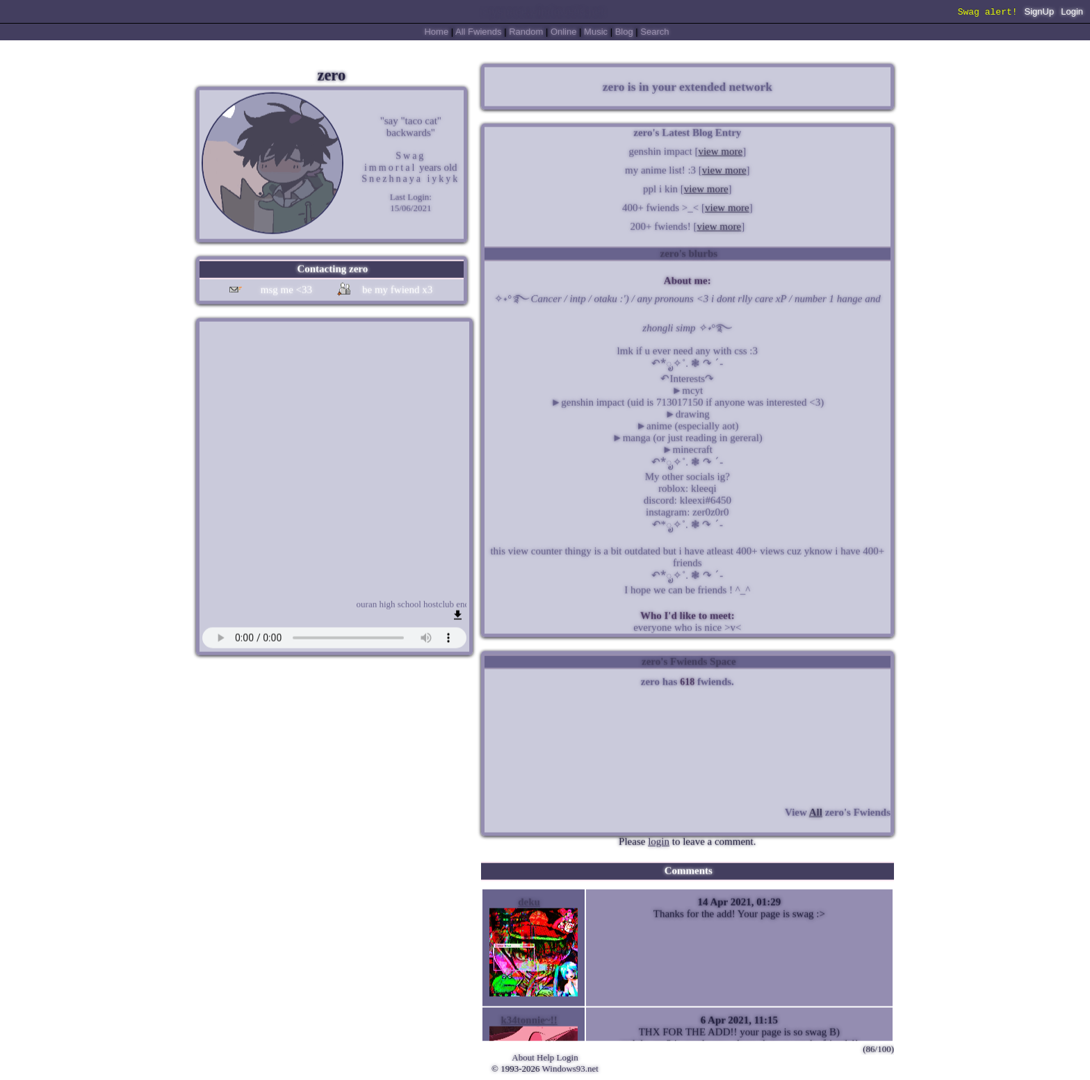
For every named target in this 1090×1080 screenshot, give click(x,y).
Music (596, 31)
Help (545, 1057)
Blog (624, 31)
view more (720, 149)
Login (1072, 13)
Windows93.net (570, 1068)
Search (654, 31)
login (658, 839)
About (523, 1057)
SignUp (1040, 13)
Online (564, 31)
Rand (526, 31)
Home (436, 31)
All (478, 31)
